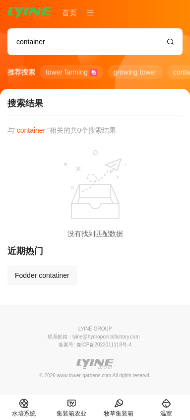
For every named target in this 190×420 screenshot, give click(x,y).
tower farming (71, 72)
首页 (69, 12)
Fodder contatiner (42, 275)
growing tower (135, 72)
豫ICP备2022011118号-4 (103, 344)
